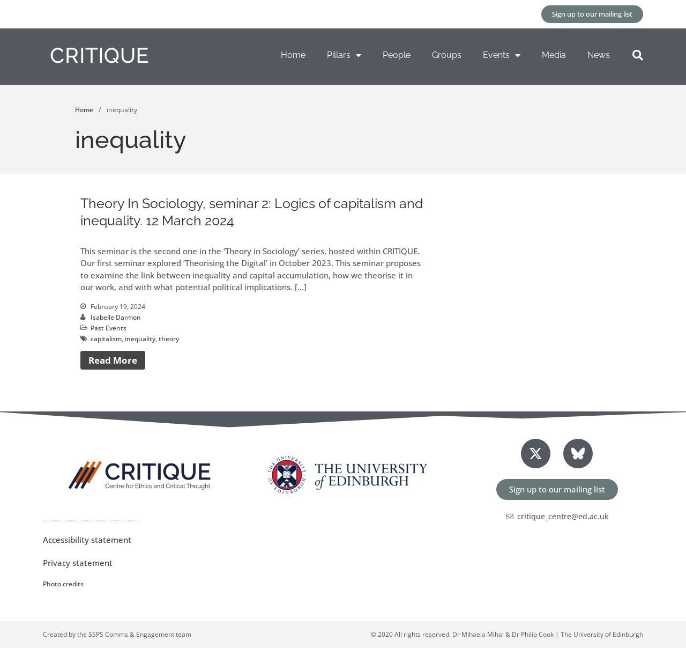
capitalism (106, 338)
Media (554, 55)
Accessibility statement (87, 539)
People (397, 55)
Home (293, 55)
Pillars (344, 55)
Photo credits (63, 583)
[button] (637, 55)
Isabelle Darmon (116, 317)
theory (169, 338)
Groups (446, 55)
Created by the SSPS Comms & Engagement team (117, 634)
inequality (140, 338)
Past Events (108, 328)
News (598, 55)
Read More (112, 360)
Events (501, 55)
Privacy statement (78, 562)
